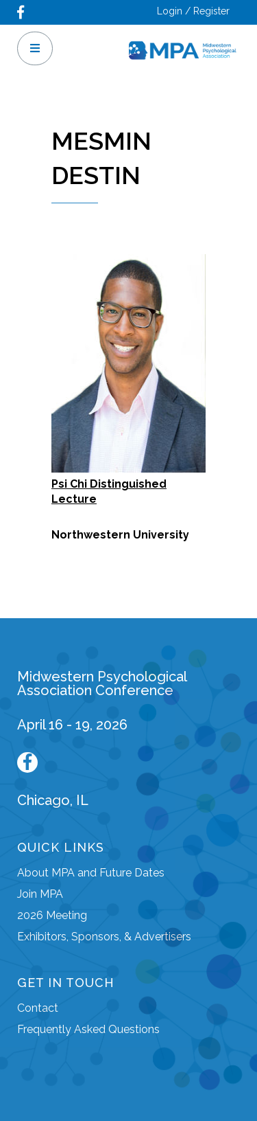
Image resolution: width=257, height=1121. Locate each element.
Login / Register (193, 10)
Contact (37, 1008)
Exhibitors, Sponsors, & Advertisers (104, 936)
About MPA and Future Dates (90, 872)
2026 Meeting (52, 915)
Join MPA (40, 894)
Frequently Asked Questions (88, 1029)
